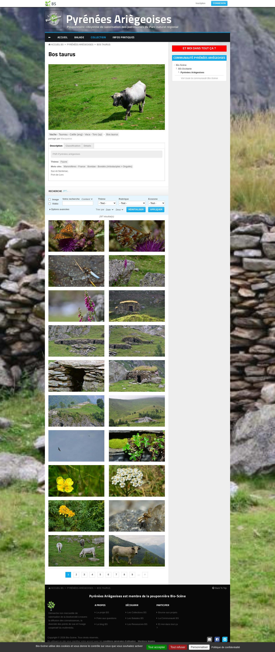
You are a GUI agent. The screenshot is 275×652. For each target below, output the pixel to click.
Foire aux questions (106, 618)
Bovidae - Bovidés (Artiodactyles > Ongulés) (110, 166)
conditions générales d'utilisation (119, 641)
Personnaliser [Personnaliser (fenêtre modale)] (199, 647)
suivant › (145, 575)
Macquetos (66, 138)
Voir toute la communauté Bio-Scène (199, 78)
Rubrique (124, 199)
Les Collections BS (136, 612)
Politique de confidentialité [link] (225, 647)
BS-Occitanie (185, 68)
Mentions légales (146, 641)
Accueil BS (57, 44)
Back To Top (221, 588)
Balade (79, 37)
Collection (98, 37)
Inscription (200, 3)
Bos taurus (103, 44)
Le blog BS (102, 624)
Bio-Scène (181, 65)
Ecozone (152, 199)
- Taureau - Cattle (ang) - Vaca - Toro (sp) (75, 134)
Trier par (100, 209)
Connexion (219, 3)
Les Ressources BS (137, 624)
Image (55, 199)
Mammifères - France (74, 166)
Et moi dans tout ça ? (199, 48)
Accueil (63, 37)
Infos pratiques (124, 37)
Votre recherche (71, 199)
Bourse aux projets (167, 612)
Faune (64, 161)
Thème (101, 199)
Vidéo (55, 203)
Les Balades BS (135, 618)
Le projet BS (102, 612)
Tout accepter (156, 647)
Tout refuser (177, 647)
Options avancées (60, 209)
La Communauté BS (168, 618)
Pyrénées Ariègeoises (119, 18)
